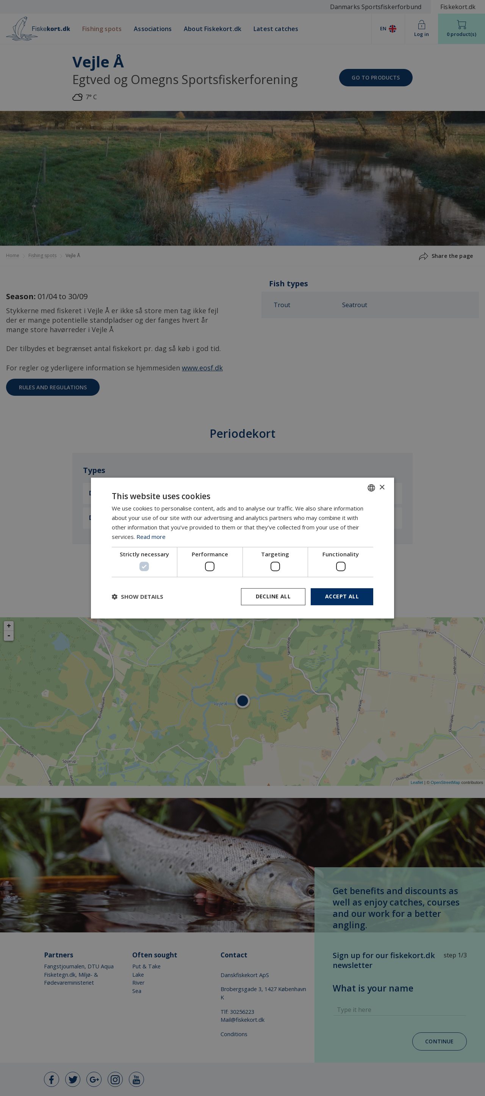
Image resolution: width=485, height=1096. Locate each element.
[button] (137, 596)
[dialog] (242, 548)
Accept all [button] (342, 596)
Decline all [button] (273, 596)
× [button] (382, 487)
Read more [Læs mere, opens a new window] (151, 536)
